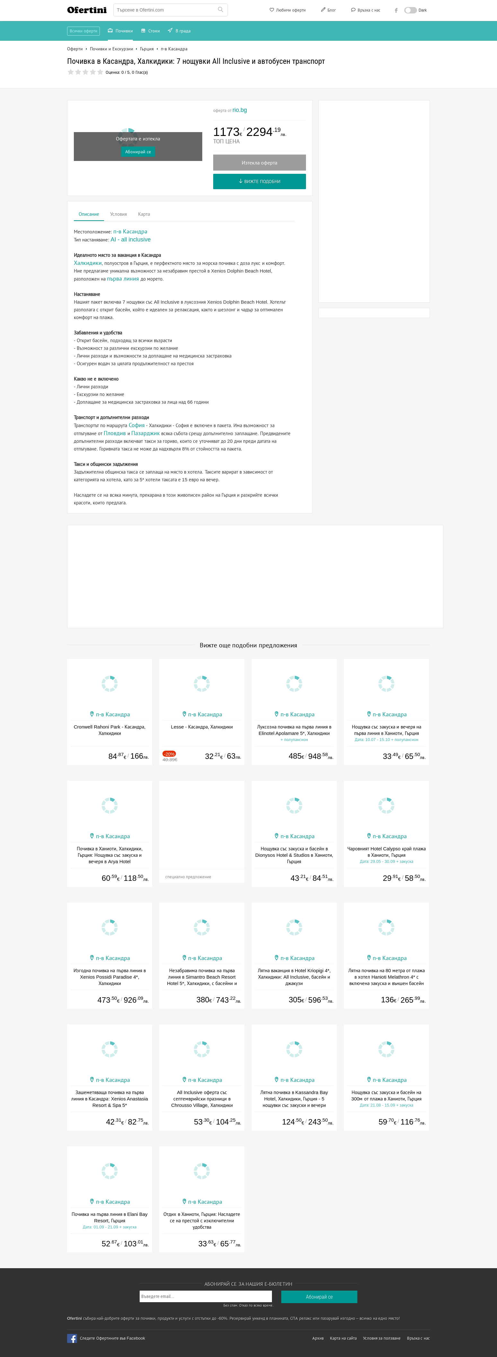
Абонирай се (138, 151)
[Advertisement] (374, 201)
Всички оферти (83, 31)
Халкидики (88, 263)
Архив (318, 1338)
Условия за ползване (382, 1338)
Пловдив (115, 433)
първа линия (123, 278)
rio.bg (239, 110)
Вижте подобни (260, 181)
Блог (328, 11)
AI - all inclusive (131, 239)
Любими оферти (287, 11)
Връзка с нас (365, 11)
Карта (144, 214)
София (137, 425)
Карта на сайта (343, 1338)
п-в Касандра (113, 714)
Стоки (150, 31)
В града (179, 31)
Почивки (120, 31)
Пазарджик (145, 433)
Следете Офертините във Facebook (112, 1338)
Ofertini (87, 10)
